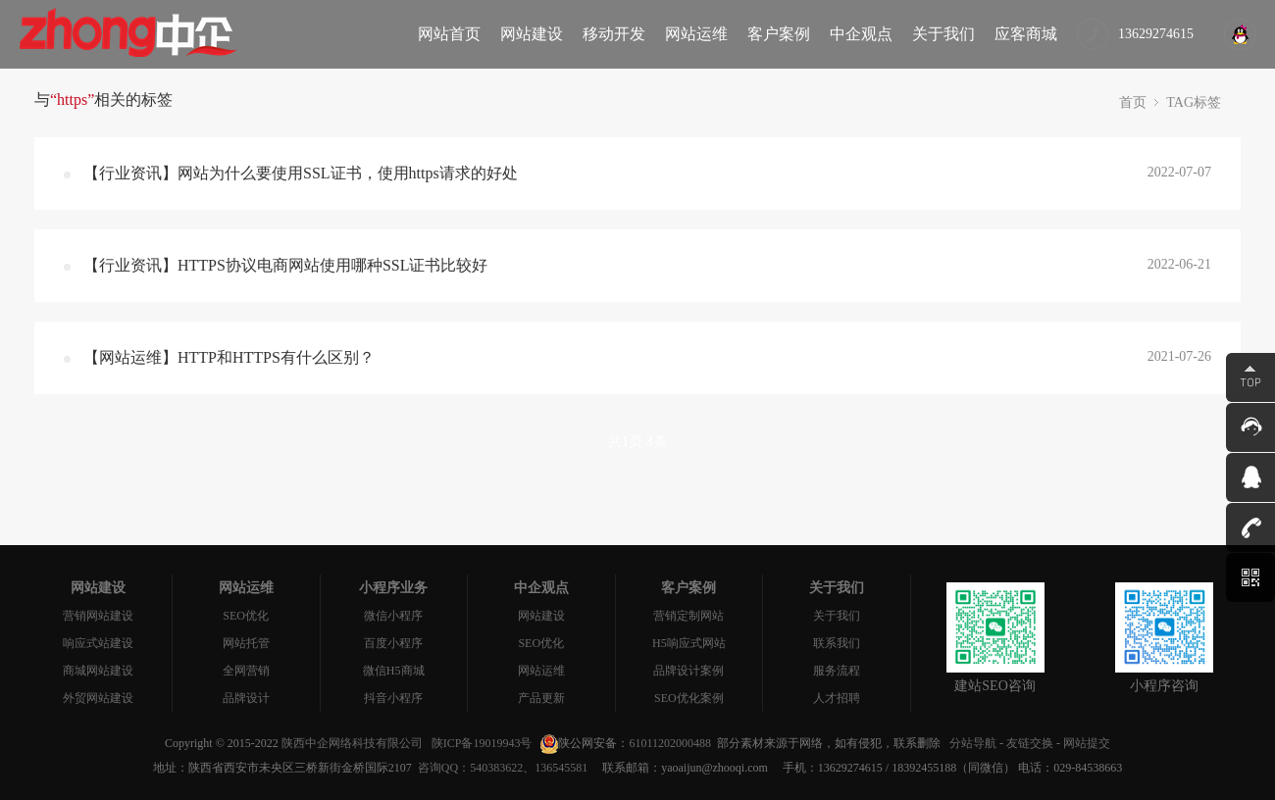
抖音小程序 (393, 698)
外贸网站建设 (98, 698)
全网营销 (246, 670)
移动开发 (614, 33)
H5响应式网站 (689, 643)
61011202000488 (670, 743)
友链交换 (1029, 743)
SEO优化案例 (689, 698)
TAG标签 (1193, 102)
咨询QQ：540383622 (467, 768)
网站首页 (449, 33)
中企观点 (861, 33)
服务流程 (836, 670)
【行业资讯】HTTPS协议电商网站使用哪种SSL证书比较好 (285, 265)
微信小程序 (393, 616)
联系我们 (836, 643)
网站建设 (531, 33)
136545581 (561, 768)
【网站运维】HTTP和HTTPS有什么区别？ (229, 357)
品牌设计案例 (688, 670)
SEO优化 (246, 616)
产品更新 (541, 698)
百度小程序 (393, 643)
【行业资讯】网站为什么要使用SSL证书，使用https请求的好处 (300, 173)
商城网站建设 (98, 670)
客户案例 (778, 33)
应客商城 (1025, 33)
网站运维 (696, 33)
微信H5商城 (394, 670)
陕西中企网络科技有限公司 (352, 743)
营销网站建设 (98, 616)
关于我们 (943, 33)
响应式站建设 (98, 643)
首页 (1133, 102)
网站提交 (1086, 743)
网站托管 (246, 643)
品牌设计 (246, 698)
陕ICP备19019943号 (482, 743)
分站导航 (972, 743)
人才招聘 (836, 698)
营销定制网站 (688, 616)
